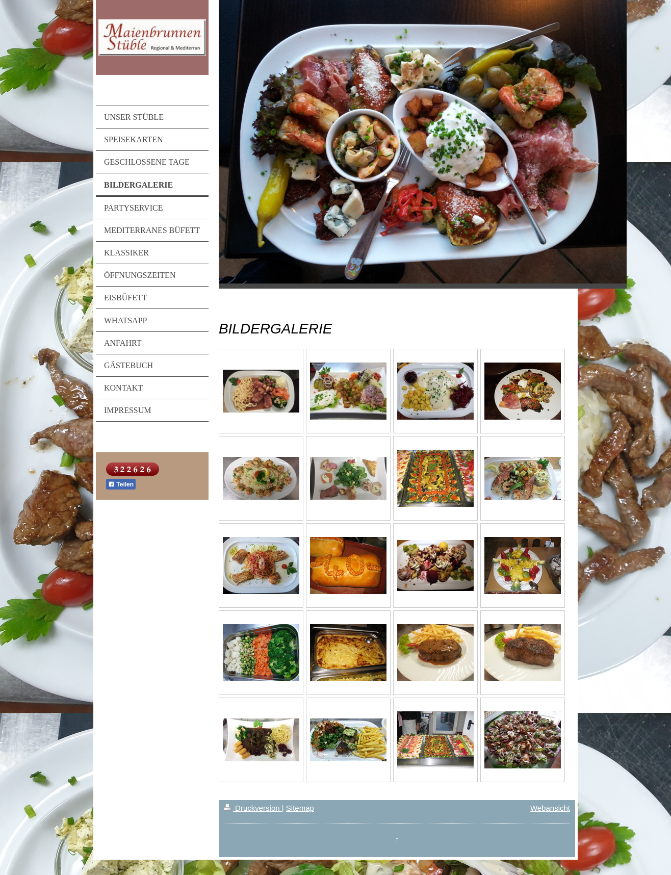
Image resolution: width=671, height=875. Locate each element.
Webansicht (550, 808)
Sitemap (300, 808)
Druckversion (253, 808)
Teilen (121, 484)
